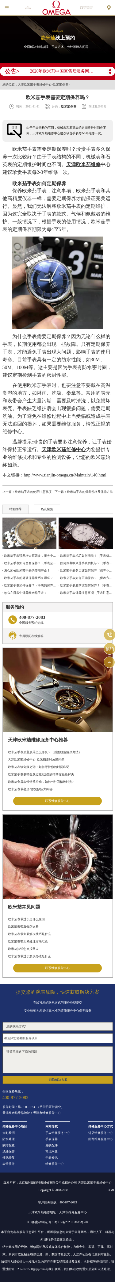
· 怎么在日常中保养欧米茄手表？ (24, 592)
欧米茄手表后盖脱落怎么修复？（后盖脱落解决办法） (45, 752)
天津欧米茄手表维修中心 (35, 84)
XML (111, 1190)
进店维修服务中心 (100, 1133)
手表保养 (51, 1139)
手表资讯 (51, 1157)
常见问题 (51, 1151)
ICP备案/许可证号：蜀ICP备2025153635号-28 (57, 1222)
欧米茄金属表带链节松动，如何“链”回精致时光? (40, 781)
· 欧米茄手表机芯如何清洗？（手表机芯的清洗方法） (86, 555)
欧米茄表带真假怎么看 (23, 926)
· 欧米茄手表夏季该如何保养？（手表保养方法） (86, 585)
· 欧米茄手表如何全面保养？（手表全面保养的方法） (29, 563)
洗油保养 (8, 1151)
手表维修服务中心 (57, 1133)
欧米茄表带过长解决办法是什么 (29, 956)
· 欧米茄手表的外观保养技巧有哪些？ (27, 578)
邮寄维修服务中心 (100, 1139)
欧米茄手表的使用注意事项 (33, 491)
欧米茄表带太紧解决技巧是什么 (29, 934)
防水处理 (8, 1139)
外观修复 (8, 1157)
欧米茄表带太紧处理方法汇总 (28, 941)
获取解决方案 (58, 1079)
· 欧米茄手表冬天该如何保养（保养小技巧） (86, 570)
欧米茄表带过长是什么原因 (26, 919)
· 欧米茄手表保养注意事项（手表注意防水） (86, 592)
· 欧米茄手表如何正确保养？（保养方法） (86, 578)
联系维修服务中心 (57, 801)
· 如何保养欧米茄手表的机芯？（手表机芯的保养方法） (86, 563)
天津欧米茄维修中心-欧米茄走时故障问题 (36, 759)
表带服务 (8, 1163)
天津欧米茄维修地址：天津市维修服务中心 (31, 1112)
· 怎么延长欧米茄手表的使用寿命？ (26, 570)
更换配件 (51, 1145)
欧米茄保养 (60, 84)
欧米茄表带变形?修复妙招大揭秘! (30, 789)
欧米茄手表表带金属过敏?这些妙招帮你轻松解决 (41, 774)
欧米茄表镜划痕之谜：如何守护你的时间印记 (38, 767)
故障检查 (8, 1145)
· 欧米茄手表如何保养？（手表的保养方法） (29, 585)
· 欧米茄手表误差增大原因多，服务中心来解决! (29, 555)
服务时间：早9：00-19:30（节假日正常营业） (33, 1107)
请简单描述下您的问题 (57, 1059)
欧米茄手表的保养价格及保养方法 (90, 491)
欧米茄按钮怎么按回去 (23, 948)
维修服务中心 (54, 1163)
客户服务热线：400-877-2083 (57, 1202)
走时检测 (8, 1133)
